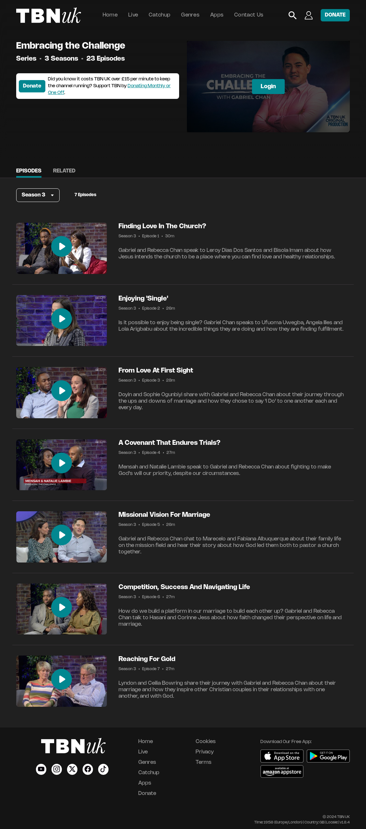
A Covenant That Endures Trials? (170, 443)
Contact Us (248, 15)
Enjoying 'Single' (143, 299)
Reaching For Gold (147, 659)
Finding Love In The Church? (162, 226)
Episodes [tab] (28, 171)
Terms (204, 762)
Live (133, 15)
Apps (216, 15)
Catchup (159, 15)
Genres (190, 15)
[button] (38, 195)
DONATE (335, 15)
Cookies (206, 741)
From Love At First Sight (156, 371)
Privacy (205, 752)
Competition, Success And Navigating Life (184, 587)
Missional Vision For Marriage (164, 515)
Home (110, 15)
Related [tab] (64, 171)
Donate (32, 86)
